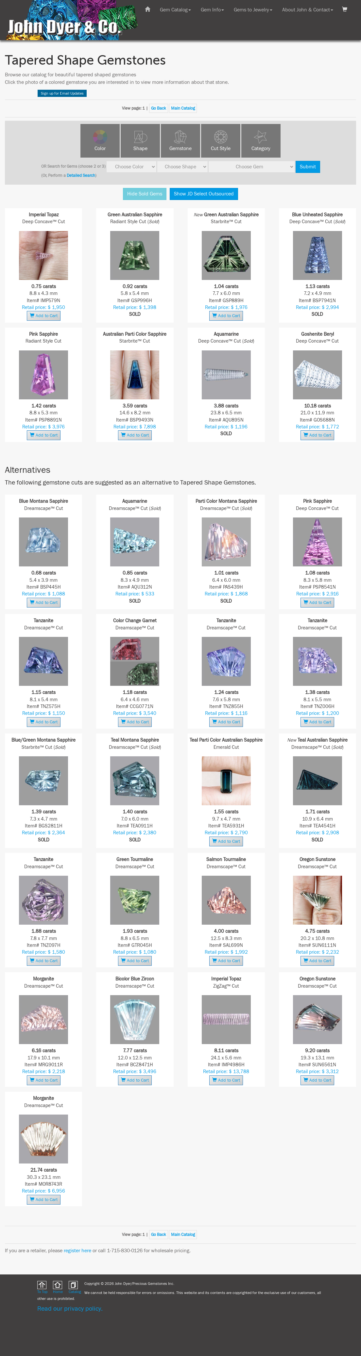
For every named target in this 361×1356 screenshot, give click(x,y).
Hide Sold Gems (144, 194)
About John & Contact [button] (307, 10)
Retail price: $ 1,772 (317, 427)
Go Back (158, 108)
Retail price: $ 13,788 (226, 1071)
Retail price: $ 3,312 (317, 1071)
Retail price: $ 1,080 (134, 952)
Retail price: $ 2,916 (317, 594)
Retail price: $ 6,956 (43, 1191)
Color (100, 148)
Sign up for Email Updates (62, 93)
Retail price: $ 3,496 (134, 1071)
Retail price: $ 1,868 (226, 594)
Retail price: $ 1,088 (43, 594)
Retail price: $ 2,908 (317, 833)
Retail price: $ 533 (134, 594)
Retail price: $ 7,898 (134, 427)
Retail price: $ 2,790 (226, 833)
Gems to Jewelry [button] (253, 10)
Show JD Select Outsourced (204, 194)
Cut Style (221, 148)
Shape (140, 148)
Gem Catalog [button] (175, 10)
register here (77, 1251)
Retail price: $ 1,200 (317, 713)
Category (260, 148)
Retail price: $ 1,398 (134, 307)
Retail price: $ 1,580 (43, 952)
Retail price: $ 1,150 (43, 713)
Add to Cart (44, 315)
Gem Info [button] (212, 10)
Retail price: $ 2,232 (317, 952)
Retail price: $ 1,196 (226, 427)
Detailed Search (81, 175)
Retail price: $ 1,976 (226, 307)
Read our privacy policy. (70, 1308)
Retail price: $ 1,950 (43, 307)
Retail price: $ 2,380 (134, 833)
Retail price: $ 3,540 (134, 713)
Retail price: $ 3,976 (43, 427)
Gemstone (180, 148)
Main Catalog (183, 108)
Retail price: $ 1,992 (226, 952)
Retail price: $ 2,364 (43, 833)
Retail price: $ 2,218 (43, 1071)
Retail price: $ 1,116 (226, 713)
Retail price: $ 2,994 (317, 307)
